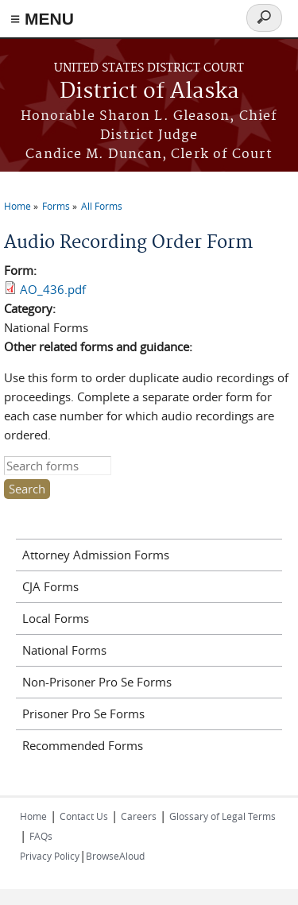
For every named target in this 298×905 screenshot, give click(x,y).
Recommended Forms (82, 745)
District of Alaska (149, 92)
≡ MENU (42, 19)
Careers (139, 816)
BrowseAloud (115, 855)
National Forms (64, 650)
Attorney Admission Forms (95, 555)
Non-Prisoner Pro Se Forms (97, 682)
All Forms (101, 205)
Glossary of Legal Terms (222, 816)
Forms (56, 205)
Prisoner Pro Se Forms (83, 713)
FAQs (40, 836)
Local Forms (55, 618)
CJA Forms (50, 586)
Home (17, 205)
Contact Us (84, 816)
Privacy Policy (49, 855)
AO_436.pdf (53, 289)
